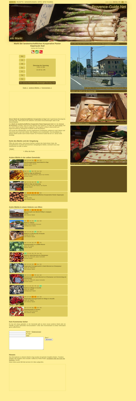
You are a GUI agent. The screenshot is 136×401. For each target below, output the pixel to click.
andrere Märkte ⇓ (35, 88)
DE (123, 2)
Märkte (12, 2)
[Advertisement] (37, 104)
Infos (115, 2)
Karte (60, 125)
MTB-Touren (48, 2)
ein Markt (16, 38)
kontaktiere (108, 43)
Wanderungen (31, 2)
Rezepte (20, 2)
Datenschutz (36, 332)
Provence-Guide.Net (109, 7)
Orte (40, 2)
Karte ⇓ (25, 88)
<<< (107, 2)
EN (126, 2)
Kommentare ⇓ (47, 88)
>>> (110, 2)
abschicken (49, 339)
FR (120, 2)
